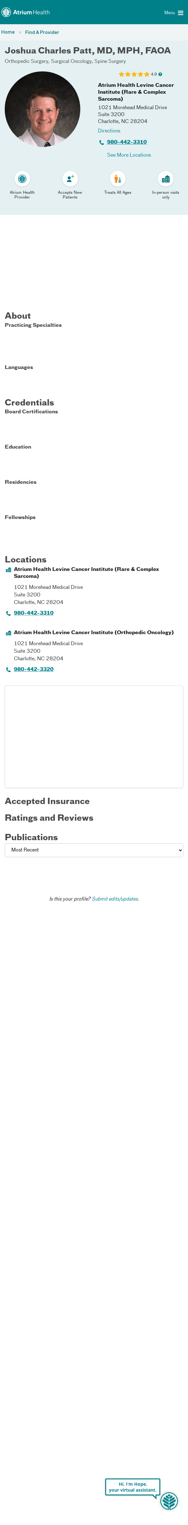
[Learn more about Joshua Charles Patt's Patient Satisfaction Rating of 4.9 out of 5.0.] (134, 74)
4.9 (154, 74)
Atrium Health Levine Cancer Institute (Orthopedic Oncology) (94, 632)
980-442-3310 (127, 142)
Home (8, 32)
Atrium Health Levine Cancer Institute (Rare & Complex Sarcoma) (136, 92)
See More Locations (129, 155)
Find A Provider (42, 33)
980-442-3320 (34, 669)
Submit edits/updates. (115, 899)
